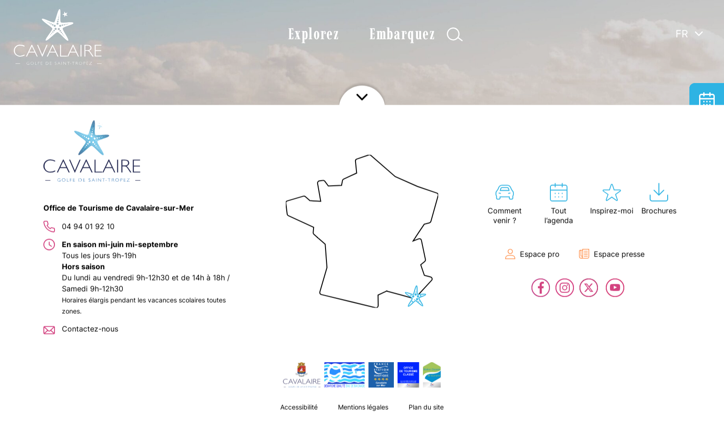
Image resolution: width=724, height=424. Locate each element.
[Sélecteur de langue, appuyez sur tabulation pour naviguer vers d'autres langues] (689, 33)
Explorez (313, 33)
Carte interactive (706, 169)
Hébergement (706, 135)
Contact (706, 273)
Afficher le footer (362, 412)
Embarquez (402, 33)
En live (706, 238)
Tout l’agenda (706, 100)
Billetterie (706, 204)
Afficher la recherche (454, 34)
